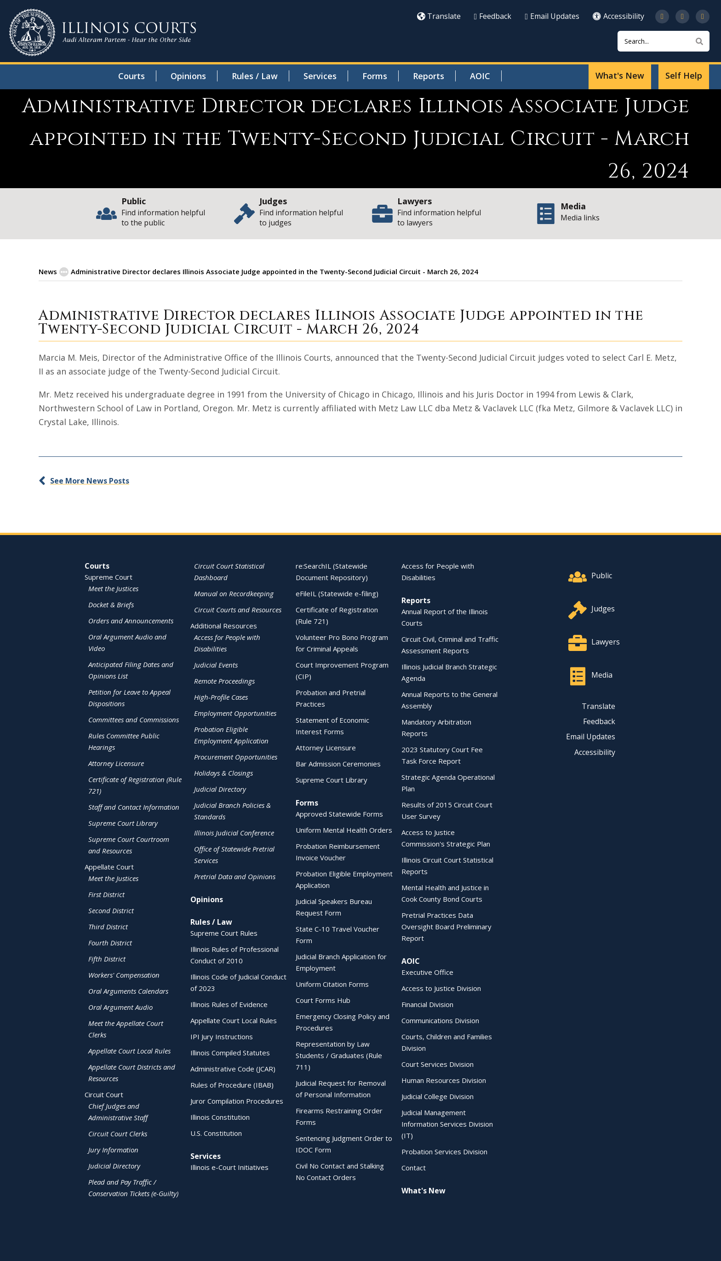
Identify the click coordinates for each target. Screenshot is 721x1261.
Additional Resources (223, 625)
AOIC (480, 75)
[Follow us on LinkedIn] (703, 16)
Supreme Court (108, 576)
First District (106, 893)
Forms (374, 75)
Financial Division (427, 1003)
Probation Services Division (444, 1151)
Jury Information (113, 1149)
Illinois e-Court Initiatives (229, 1166)
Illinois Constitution (220, 1116)
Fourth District (110, 942)
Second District (111, 910)
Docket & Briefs (111, 604)
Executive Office (427, 971)
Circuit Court (104, 1094)
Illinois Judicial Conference (234, 832)
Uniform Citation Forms (332, 983)
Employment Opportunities (235, 712)
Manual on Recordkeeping (234, 593)
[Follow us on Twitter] (662, 16)
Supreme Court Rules (224, 932)
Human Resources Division (443, 1079)
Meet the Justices (113, 588)
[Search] (664, 41)
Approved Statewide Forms (339, 813)
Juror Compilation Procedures (236, 1100)
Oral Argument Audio (120, 1006)
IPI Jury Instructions (221, 1036)
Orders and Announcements (130, 620)
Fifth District (107, 958)
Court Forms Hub (323, 999)
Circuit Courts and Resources (237, 609)
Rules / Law (255, 75)
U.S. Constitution (216, 1132)
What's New (619, 75)
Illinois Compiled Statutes (230, 1052)
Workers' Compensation (124, 974)
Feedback (493, 16)
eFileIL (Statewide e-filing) (337, 593)
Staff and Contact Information (133, 806)
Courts (131, 75)
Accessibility (618, 16)
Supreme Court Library (123, 822)
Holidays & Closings (223, 772)
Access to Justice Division (441, 987)
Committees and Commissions (133, 719)
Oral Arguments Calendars (128, 990)
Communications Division (440, 1020)
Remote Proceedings (224, 680)
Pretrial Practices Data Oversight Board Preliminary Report (446, 926)
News (48, 271)
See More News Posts (89, 480)
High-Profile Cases (221, 696)
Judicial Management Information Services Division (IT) (447, 1123)
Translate (439, 16)
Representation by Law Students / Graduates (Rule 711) (339, 1055)
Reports (428, 75)
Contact (413, 1167)
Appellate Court (109, 866)
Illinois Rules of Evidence (229, 1003)
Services (320, 75)
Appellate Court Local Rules (129, 1050)
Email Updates (552, 16)
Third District (108, 926)
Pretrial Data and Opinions (234, 876)
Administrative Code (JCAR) (232, 1068)
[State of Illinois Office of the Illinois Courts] (102, 32)
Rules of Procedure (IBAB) (232, 1084)
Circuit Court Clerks (117, 1133)
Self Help (683, 75)
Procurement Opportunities (235, 756)
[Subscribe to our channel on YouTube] (682, 16)
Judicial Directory (114, 1165)
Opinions (188, 75)
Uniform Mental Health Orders (344, 829)
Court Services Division (437, 1063)
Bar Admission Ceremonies (338, 763)
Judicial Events (216, 664)
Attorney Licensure (116, 762)
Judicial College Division (437, 1095)
